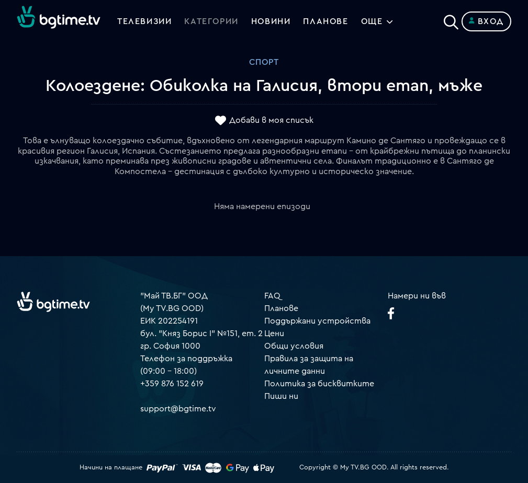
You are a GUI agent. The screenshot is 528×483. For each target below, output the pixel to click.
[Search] (451, 19)
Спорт (264, 62)
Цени (274, 333)
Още (372, 21)
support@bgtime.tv (178, 409)
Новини (271, 21)
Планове (281, 308)
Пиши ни (281, 396)
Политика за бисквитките (319, 384)
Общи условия (293, 346)
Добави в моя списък (271, 121)
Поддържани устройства (317, 321)
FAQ (272, 296)
